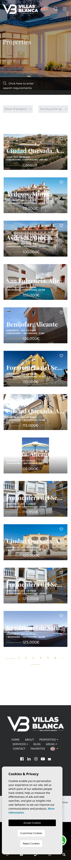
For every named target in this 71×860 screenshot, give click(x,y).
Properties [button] (47, 739)
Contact (19, 749)
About (29, 739)
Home (15, 739)
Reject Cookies (31, 843)
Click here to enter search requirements (18, 85)
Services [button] (19, 744)
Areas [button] (50, 744)
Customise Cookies (31, 833)
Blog (37, 744)
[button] (54, 749)
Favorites (38, 749)
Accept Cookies (32, 822)
